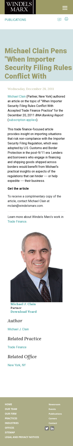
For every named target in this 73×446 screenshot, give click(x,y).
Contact (53, 423)
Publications (55, 413)
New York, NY (17, 365)
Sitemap (10, 432)
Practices (11, 418)
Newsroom (54, 404)
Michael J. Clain (23, 304)
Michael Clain (17, 96)
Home (8, 404)
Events (52, 409)
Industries (11, 423)
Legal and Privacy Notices (22, 437)
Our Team (11, 409)
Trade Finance (17, 221)
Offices (9, 427)
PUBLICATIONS (15, 20)
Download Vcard (24, 312)
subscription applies (22, 120)
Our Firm (10, 413)
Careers (53, 418)
